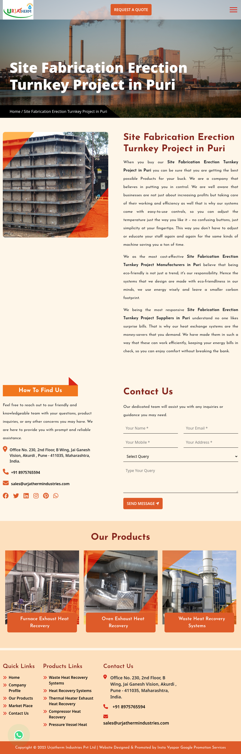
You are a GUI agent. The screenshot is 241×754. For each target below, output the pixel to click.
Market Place (21, 705)
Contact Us (19, 713)
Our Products (21, 698)
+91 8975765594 (21, 472)
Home (14, 677)
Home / (16, 111)
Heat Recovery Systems (70, 690)
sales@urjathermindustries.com (36, 483)
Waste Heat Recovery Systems (205, 622)
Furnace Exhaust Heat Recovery (48, 622)
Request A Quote (131, 9)
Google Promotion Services (203, 748)
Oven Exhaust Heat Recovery (127, 622)
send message (143, 503)
